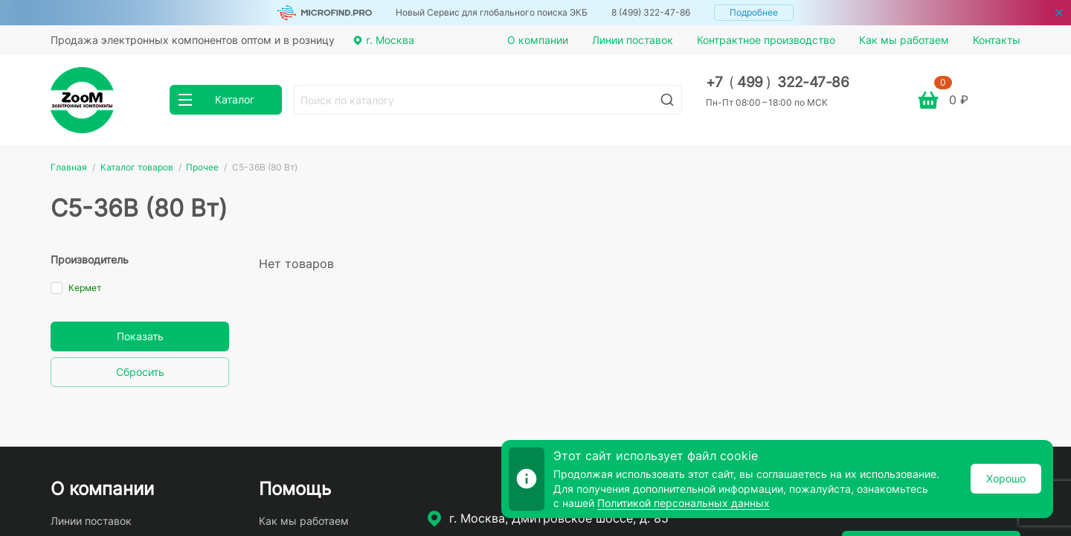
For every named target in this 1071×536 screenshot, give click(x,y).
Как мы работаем (904, 40)
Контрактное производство (766, 40)
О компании (537, 40)
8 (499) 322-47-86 (650, 12)
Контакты (996, 40)
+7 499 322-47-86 (777, 82)
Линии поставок (632, 40)
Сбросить (140, 372)
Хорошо (1006, 478)
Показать (140, 336)
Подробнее (754, 12)
